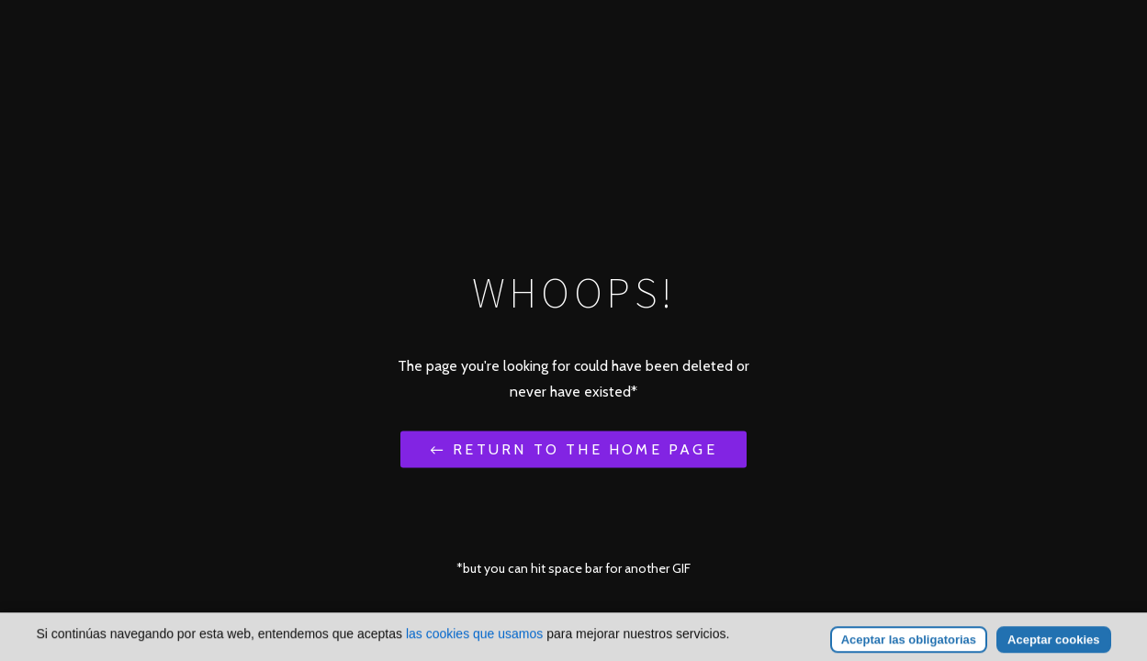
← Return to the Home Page (573, 448)
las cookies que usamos (474, 645)
